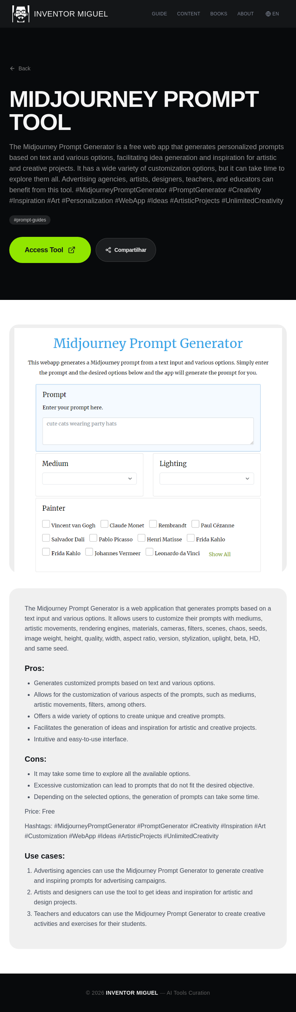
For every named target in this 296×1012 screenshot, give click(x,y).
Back (19, 68)
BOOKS (218, 14)
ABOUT (245, 14)
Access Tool (50, 250)
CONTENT (188, 14)
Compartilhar (125, 250)
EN (272, 14)
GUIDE (159, 14)
